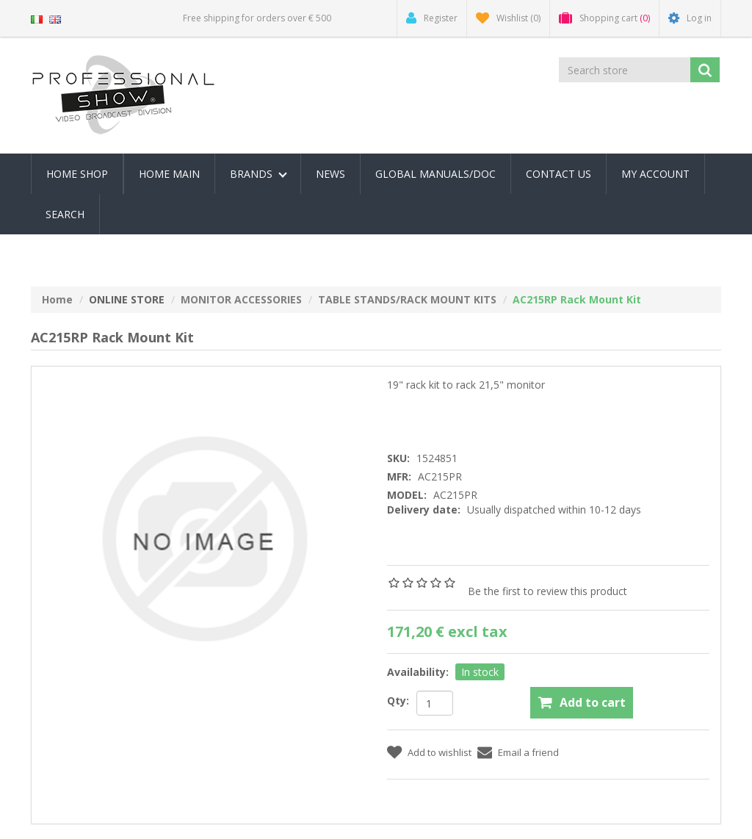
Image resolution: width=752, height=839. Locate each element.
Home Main (169, 174)
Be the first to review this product (547, 591)
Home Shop (77, 174)
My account (655, 174)
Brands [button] (258, 174)
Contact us (558, 174)
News (330, 174)
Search (65, 214)
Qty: (398, 700)
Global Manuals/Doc (435, 174)
